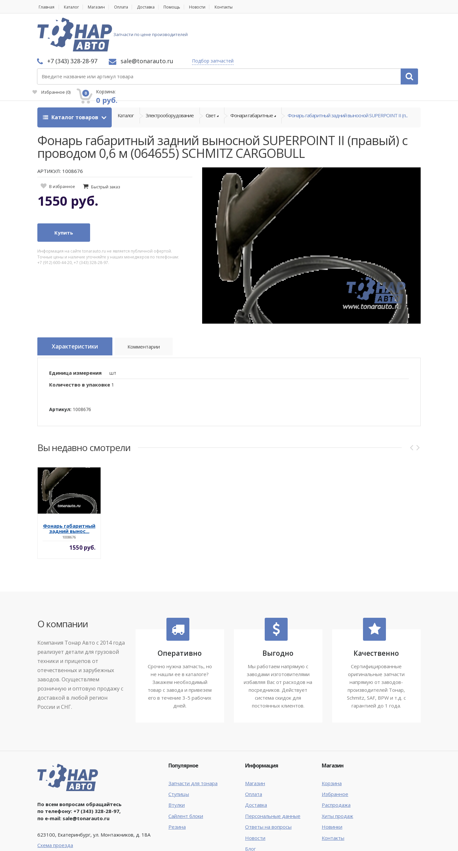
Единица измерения (75, 335)
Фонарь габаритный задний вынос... (69, 492)
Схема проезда (55, 808)
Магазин (101, 7)
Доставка (156, 7)
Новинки (332, 790)
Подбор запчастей (300, 27)
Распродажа (336, 768)
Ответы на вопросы (268, 790)
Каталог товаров (71, 81)
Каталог (74, 7)
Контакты (242, 7)
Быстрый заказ (105, 151)
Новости (213, 7)
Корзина (332, 746)
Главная (45, 7)
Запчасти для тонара (193, 746)
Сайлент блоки (185, 779)
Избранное (347, 38)
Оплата (128, 7)
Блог (250, 812)
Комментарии (152, 312)
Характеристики (78, 311)
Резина (177, 790)
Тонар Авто (57, 840)
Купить (63, 197)
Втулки (176, 768)
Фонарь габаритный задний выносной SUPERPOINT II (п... (348, 82)
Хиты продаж (337, 779)
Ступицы (178, 757)
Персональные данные (272, 779)
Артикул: (60, 372)
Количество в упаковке (79, 348)
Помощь (185, 7)
